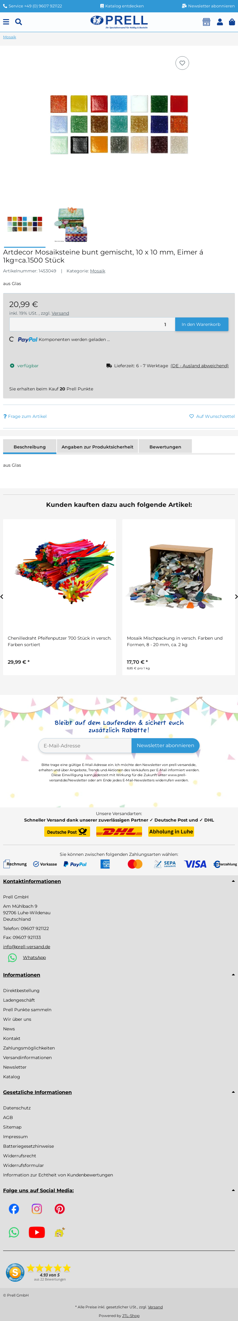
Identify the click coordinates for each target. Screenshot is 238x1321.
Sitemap (12, 1127)
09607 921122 (35, 928)
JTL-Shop (131, 1315)
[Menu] (6, 22)
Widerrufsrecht (19, 1156)
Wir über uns (17, 1019)
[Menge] (92, 324)
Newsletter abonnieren (165, 745)
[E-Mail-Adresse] (85, 745)
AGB (8, 1117)
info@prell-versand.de (26, 946)
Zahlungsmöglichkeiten (29, 1048)
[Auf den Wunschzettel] (182, 63)
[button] (220, 22)
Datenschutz (17, 1108)
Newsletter (15, 1067)
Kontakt (11, 1038)
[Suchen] (18, 22)
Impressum (15, 1136)
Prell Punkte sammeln (27, 1009)
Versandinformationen (27, 1057)
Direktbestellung (21, 990)
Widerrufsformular (23, 1165)
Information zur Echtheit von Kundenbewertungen (58, 1175)
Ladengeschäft (19, 1000)
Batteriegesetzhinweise (28, 1146)
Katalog (11, 1076)
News (9, 1029)
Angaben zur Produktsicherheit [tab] (97, 447)
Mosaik (97, 271)
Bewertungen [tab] (165, 447)
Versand (60, 313)
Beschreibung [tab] (30, 447)
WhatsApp (34, 957)
